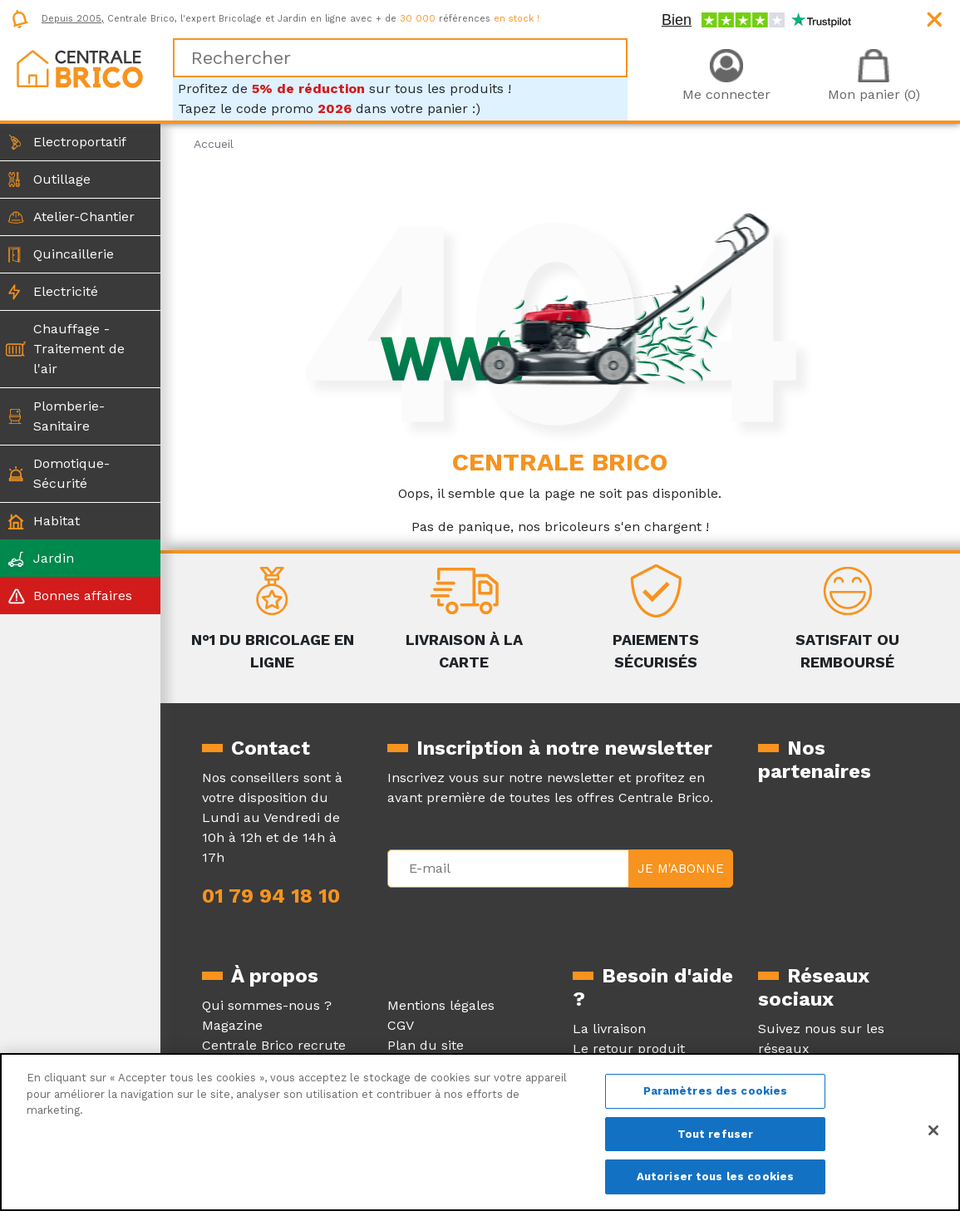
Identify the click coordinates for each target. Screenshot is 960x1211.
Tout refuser (715, 1134)
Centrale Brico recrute (274, 1045)
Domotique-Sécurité (71, 473)
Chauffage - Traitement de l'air (79, 349)
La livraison (609, 1028)
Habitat (56, 521)
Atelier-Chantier (84, 216)
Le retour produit (629, 1048)
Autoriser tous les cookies (715, 1176)
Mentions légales (441, 1005)
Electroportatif (79, 142)
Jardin (53, 558)
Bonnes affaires (82, 595)
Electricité (65, 291)
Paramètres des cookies (715, 1091)
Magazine (232, 1025)
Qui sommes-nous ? (267, 1005)
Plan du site (425, 1045)
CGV (400, 1025)
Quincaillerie (73, 254)
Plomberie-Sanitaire (69, 416)
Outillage (62, 179)
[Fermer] (933, 1130)
